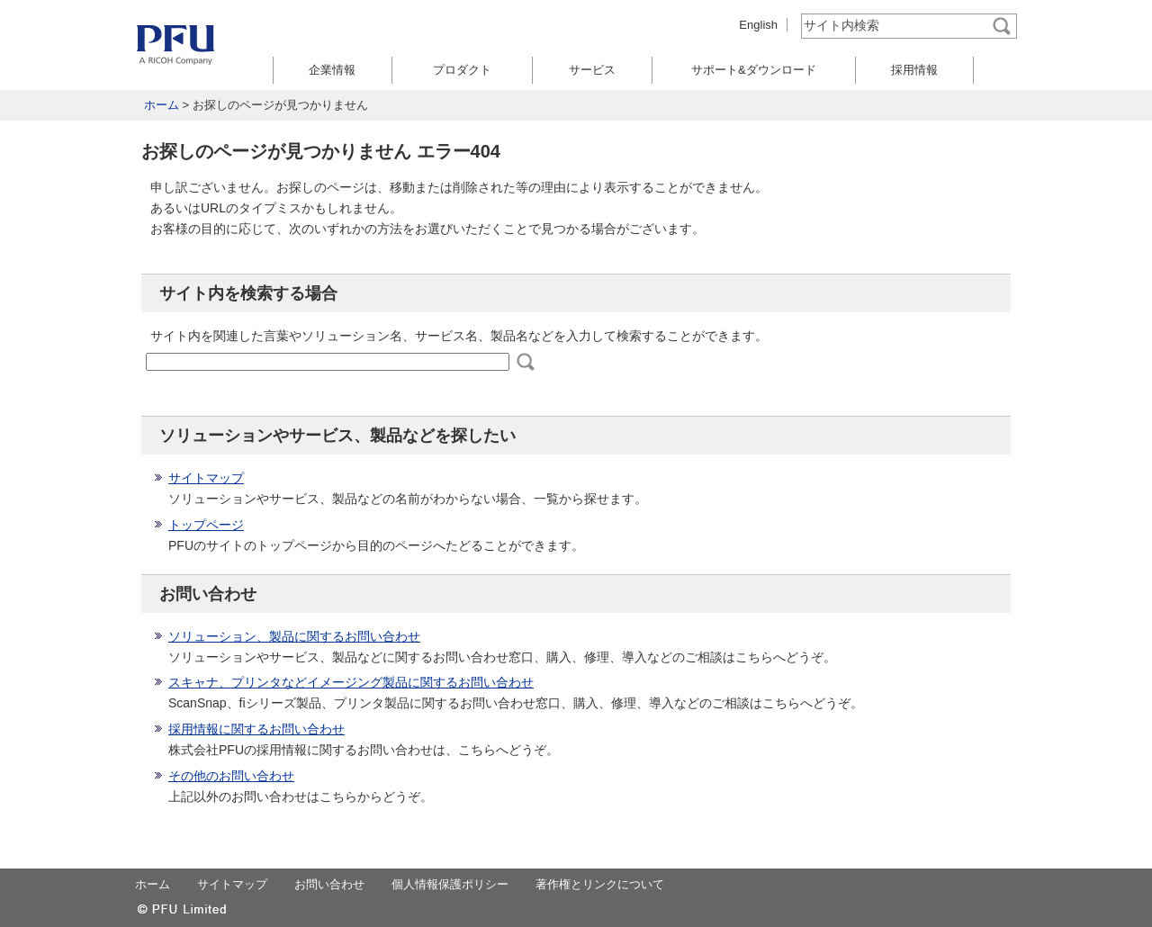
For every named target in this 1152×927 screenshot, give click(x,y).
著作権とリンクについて (600, 884)
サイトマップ (206, 478)
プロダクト (462, 69)
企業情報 (332, 69)
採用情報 (914, 69)
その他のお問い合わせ (231, 776)
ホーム (161, 105)
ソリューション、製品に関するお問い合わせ (294, 636)
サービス (592, 69)
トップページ (206, 525)
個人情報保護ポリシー (450, 884)
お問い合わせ (329, 884)
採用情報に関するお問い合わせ (256, 729)
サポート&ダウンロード (753, 69)
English (758, 25)
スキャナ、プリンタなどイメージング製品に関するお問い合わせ (351, 682)
